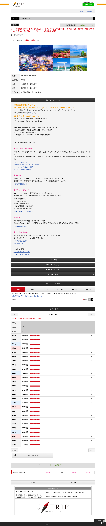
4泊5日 (88, 472)
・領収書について (20, 243)
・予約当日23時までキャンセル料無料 (26, 165)
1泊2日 (47, 472)
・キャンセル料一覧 (20, 162)
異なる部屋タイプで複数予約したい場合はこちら (27, 296)
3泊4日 (74, 472)
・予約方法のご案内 (20, 241)
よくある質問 (32, 482)
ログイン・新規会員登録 (86, 11)
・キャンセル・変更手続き (23, 169)
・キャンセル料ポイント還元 (23, 167)
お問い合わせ (74, 482)
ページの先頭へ (100, 520)
